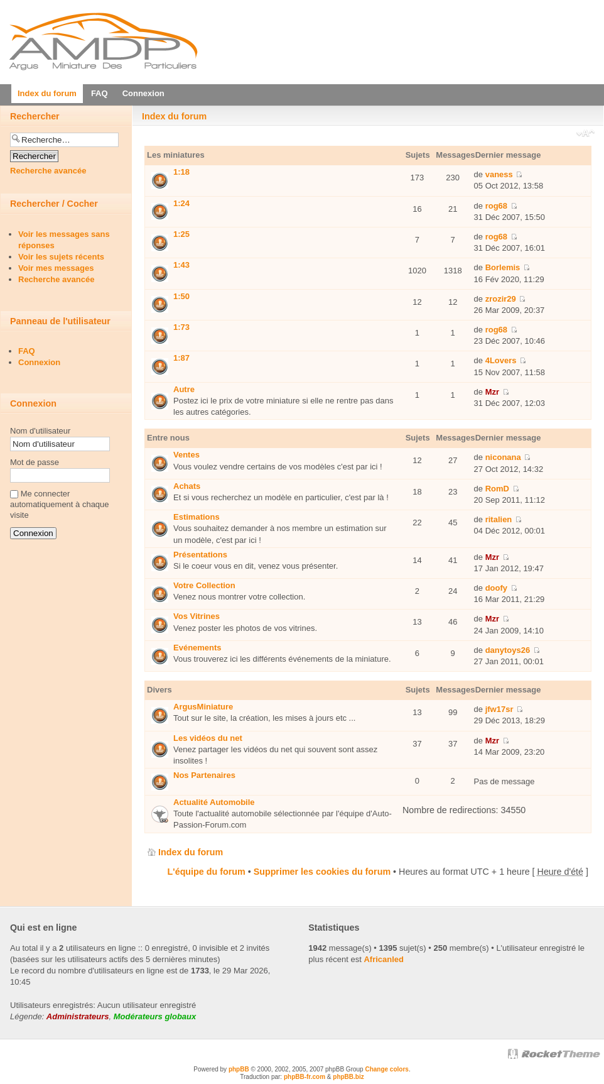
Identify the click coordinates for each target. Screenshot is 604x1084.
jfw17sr (499, 709)
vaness (499, 174)
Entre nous (168, 437)
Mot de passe (34, 462)
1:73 (181, 327)
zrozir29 (500, 299)
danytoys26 (508, 650)
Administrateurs (77, 1016)
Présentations (200, 554)
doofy (496, 588)
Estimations (196, 517)
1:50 (181, 296)
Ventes (186, 454)
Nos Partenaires (204, 775)
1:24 (181, 203)
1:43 (181, 265)
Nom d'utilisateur (40, 430)
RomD (497, 488)
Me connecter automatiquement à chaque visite (59, 504)
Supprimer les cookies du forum (322, 872)
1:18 (181, 172)
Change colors (386, 1069)
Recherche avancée (48, 170)
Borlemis (502, 267)
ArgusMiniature (203, 706)
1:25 (181, 234)
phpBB (239, 1069)
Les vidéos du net (207, 738)
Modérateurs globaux (155, 1016)
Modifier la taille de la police (585, 134)
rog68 (496, 206)
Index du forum (174, 116)
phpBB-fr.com (304, 1076)
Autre (184, 389)
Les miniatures (176, 155)
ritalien (498, 519)
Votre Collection (204, 585)
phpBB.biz (348, 1076)
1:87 (181, 358)
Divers (159, 689)
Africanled (384, 959)
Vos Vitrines (196, 616)
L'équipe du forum (206, 872)
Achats (186, 486)
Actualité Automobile (214, 802)
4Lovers (501, 360)
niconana (503, 457)
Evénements (197, 647)
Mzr (492, 392)
